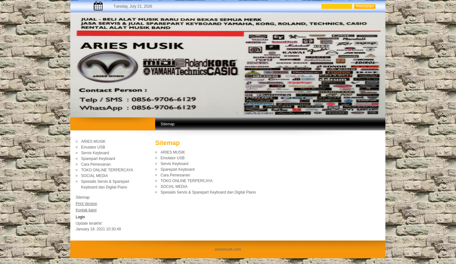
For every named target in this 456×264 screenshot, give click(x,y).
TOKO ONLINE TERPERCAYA (107, 170)
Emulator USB (93, 147)
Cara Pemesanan (96, 164)
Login (80, 217)
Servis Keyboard (95, 153)
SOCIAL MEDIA (94, 176)
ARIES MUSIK (93, 141)
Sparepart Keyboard (98, 158)
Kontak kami (86, 210)
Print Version (86, 203)
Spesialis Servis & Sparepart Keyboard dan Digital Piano (208, 192)
